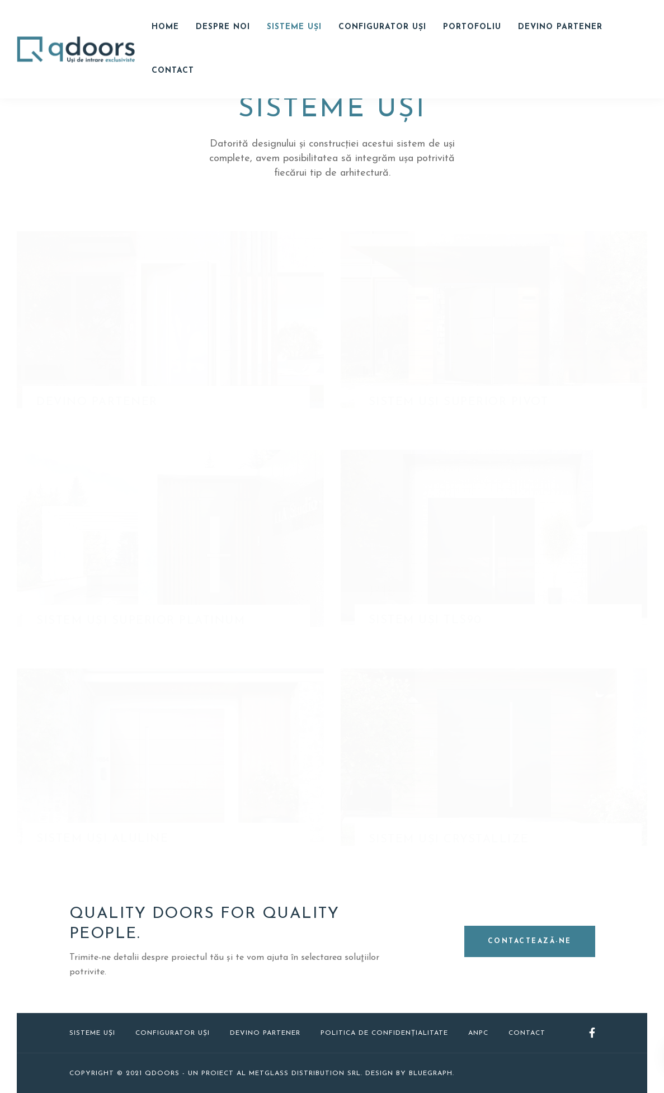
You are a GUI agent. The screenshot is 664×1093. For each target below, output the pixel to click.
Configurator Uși (382, 27)
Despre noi (223, 27)
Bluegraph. (431, 1073)
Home (165, 27)
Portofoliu (472, 27)
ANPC (478, 1033)
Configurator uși (172, 1033)
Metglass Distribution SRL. (305, 1073)
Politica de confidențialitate (384, 1033)
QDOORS (162, 1073)
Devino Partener (560, 27)
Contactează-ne (530, 941)
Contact (173, 71)
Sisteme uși (294, 27)
